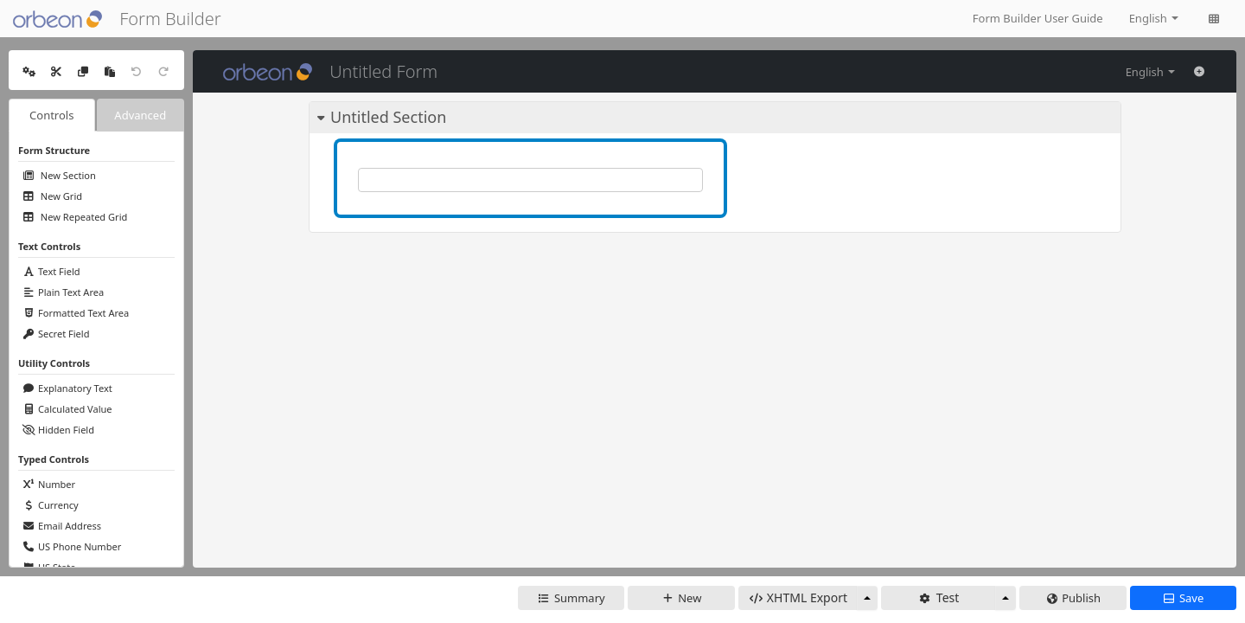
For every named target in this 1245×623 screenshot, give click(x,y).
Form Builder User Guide (1038, 18)
